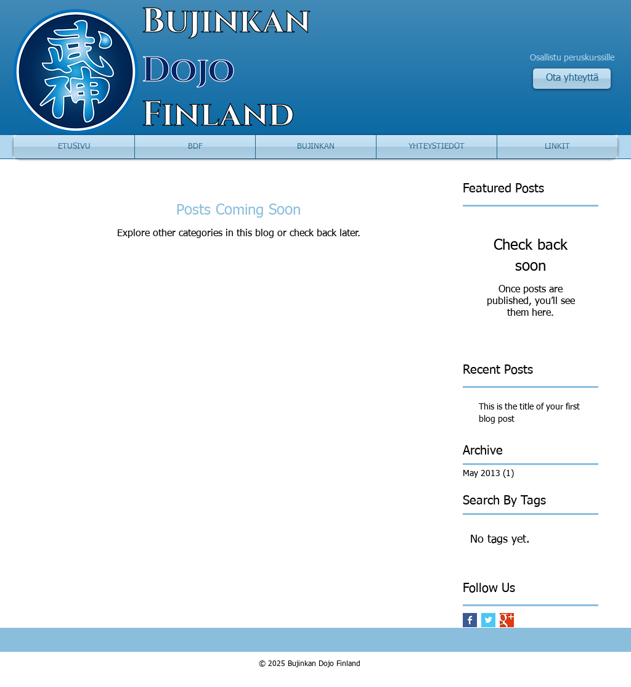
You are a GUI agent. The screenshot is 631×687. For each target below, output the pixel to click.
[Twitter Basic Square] (488, 620)
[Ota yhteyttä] (572, 78)
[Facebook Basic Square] (470, 620)
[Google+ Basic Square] (507, 620)
